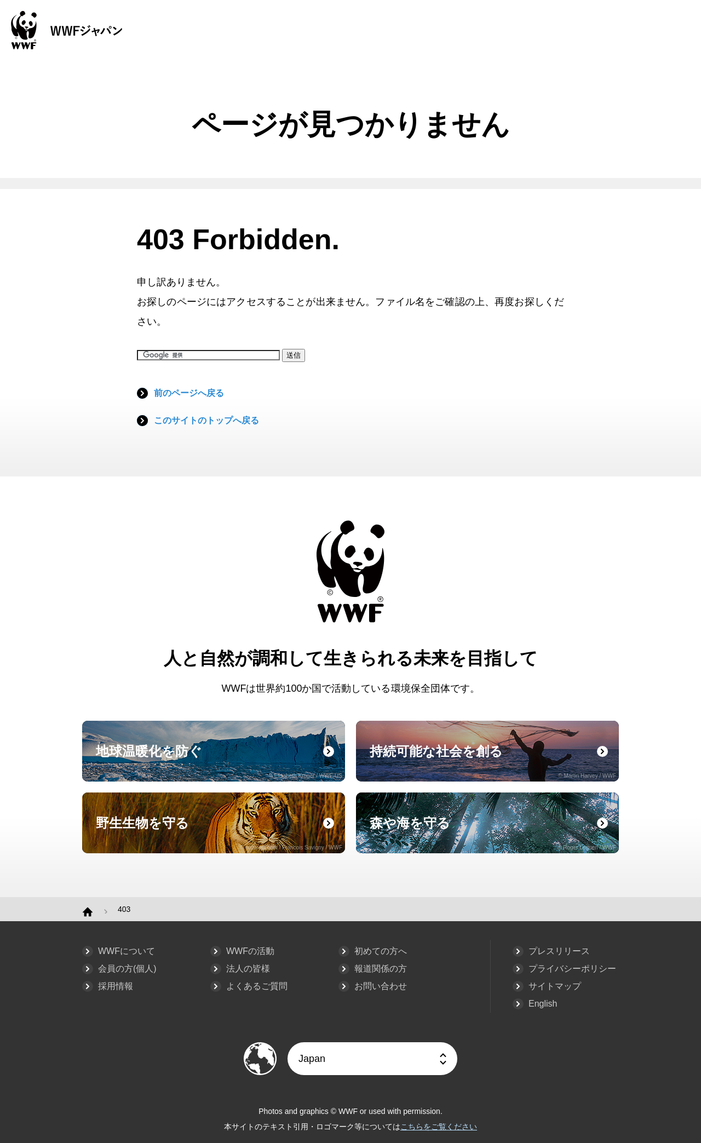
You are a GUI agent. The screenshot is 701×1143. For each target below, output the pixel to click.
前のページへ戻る (189, 393)
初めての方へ (380, 951)
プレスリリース (559, 951)
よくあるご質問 (257, 986)
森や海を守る (493, 833)
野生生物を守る (219, 833)
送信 (293, 355)
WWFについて (126, 951)
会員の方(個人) (127, 968)
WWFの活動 (250, 951)
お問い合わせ (380, 986)
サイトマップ (554, 986)
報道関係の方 (380, 968)
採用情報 (115, 986)
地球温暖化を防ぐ (219, 761)
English (542, 1003)
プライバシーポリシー (572, 968)
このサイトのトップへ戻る (206, 420)
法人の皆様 (248, 968)
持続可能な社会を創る (493, 761)
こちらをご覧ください (438, 1126)
